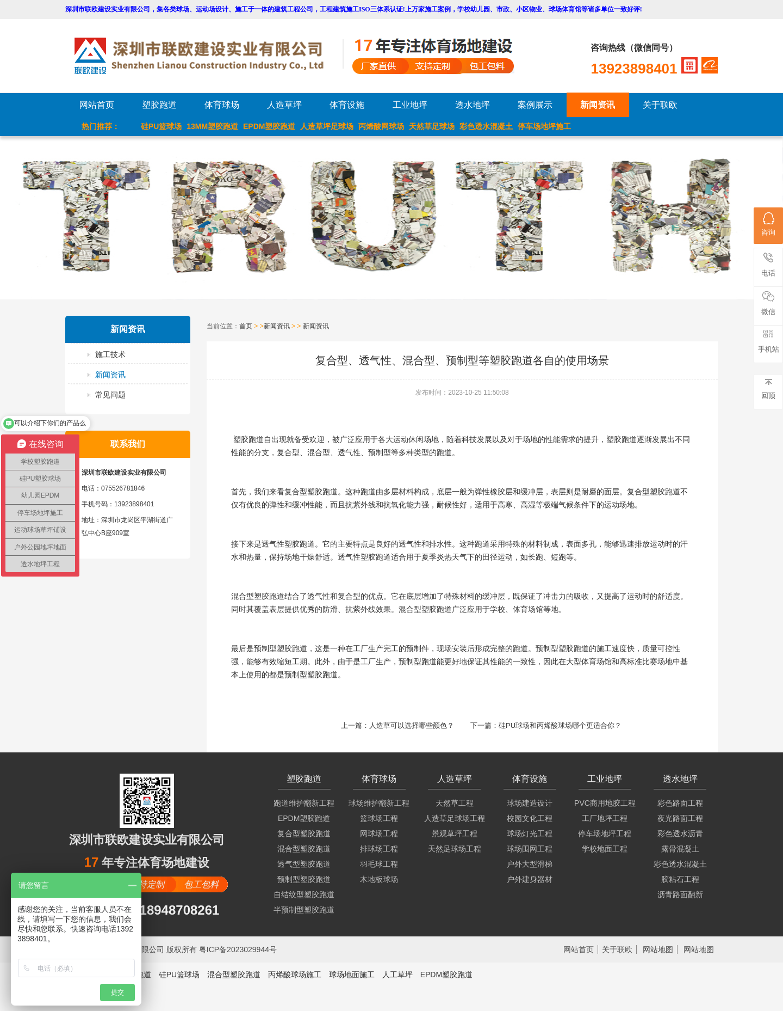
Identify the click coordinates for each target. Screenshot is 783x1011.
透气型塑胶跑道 (304, 864)
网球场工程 (379, 833)
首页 (245, 326)
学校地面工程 (604, 848)
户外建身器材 (529, 879)
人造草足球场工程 (454, 818)
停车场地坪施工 (544, 126)
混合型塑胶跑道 (304, 848)
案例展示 (535, 104)
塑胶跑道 (159, 104)
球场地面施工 (352, 974)
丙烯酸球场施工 (294, 974)
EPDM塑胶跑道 (269, 126)
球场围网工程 (529, 848)
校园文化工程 (529, 818)
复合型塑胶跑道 (304, 833)
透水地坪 (472, 104)
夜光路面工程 (680, 818)
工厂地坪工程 (604, 818)
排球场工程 (379, 848)
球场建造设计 (529, 803)
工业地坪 (410, 104)
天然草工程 (455, 803)
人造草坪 (284, 104)
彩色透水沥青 (680, 833)
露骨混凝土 (680, 848)
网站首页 (96, 104)
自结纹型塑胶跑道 (304, 894)
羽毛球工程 (379, 864)
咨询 (768, 224)
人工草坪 (397, 974)
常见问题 (110, 394)
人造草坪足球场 (326, 126)
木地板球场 (379, 879)
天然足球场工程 (454, 848)
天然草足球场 (432, 126)
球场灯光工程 (529, 833)
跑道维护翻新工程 (304, 803)
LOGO (208, 56)
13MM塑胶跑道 (212, 126)
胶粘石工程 (680, 879)
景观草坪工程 (454, 833)
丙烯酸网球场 (381, 126)
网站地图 (658, 949)
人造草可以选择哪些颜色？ (411, 725)
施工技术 (110, 354)
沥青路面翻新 (680, 894)
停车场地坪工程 (604, 833)
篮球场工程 (379, 818)
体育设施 (347, 104)
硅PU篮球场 (161, 126)
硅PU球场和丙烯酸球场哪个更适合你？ (560, 725)
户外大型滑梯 (529, 864)
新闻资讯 (597, 104)
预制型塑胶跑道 (304, 879)
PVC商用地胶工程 (605, 803)
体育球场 (221, 104)
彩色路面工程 (680, 803)
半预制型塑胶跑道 (304, 909)
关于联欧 (660, 104)
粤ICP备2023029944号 (238, 949)
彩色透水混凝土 (486, 126)
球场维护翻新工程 (379, 803)
